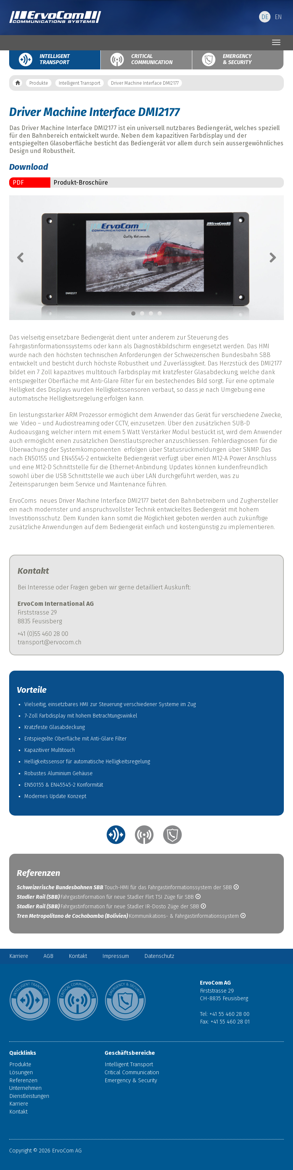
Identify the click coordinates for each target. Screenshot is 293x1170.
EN (278, 17)
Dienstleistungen (29, 1096)
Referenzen (23, 1080)
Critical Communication (148, 59)
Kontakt (78, 956)
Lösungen (21, 1072)
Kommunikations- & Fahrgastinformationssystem (131, 916)
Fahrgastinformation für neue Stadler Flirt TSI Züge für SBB (109, 897)
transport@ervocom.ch (50, 642)
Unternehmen (25, 1088)
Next (268, 257)
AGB (48, 956)
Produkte (38, 83)
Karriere (18, 956)
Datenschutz (159, 956)
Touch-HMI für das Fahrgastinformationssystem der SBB (128, 887)
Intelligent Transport (55, 59)
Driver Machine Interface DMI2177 (145, 83)
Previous (24, 257)
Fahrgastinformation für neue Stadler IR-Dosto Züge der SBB (111, 906)
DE (264, 17)
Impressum (115, 956)
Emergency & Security (237, 59)
